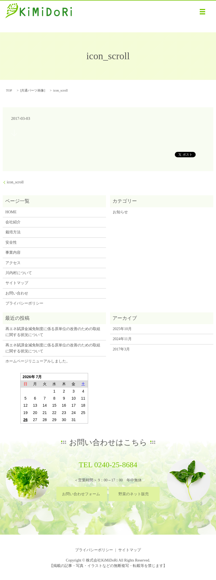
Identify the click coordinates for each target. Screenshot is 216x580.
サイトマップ (16, 283)
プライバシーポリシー (24, 303)
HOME (11, 212)
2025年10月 (122, 329)
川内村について (18, 273)
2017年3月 (121, 349)
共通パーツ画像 (32, 90)
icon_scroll (15, 182)
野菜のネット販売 (133, 494)
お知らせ (120, 212)
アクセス (13, 263)
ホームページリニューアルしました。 (37, 361)
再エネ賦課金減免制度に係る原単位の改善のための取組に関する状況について (52, 332)
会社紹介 (13, 222)
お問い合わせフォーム (81, 494)
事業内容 (13, 252)
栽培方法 (13, 232)
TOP (9, 90)
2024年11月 (122, 339)
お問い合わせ (16, 293)
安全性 (11, 242)
